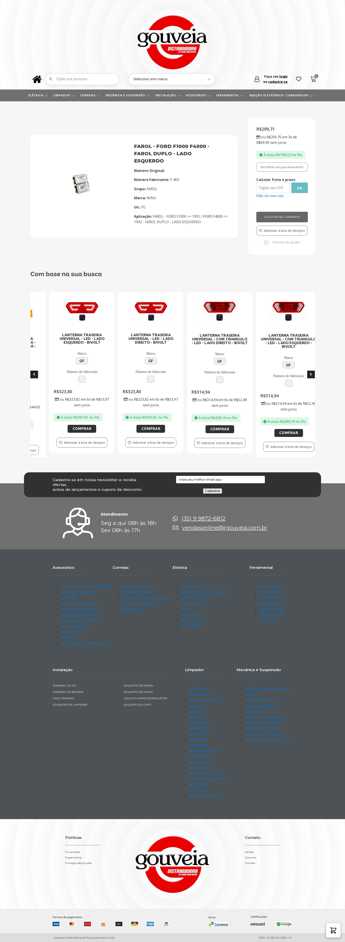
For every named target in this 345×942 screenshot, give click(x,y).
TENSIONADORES (260, 706)
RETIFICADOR (192, 620)
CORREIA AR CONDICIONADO (145, 598)
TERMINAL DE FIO (64, 685)
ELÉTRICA (40, 95)
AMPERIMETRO (271, 586)
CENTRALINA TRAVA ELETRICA (86, 586)
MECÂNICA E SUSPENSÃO (129, 95)
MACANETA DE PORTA (264, 722)
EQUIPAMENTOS (272, 598)
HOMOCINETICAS (260, 700)
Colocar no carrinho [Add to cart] (282, 217)
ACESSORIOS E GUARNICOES (84, 643)
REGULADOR (191, 615)
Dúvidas (250, 863)
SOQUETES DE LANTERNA (70, 704)
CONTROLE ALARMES (79, 603)
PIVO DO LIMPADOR (205, 700)
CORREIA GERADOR (137, 592)
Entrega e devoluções (78, 863)
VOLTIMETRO (269, 592)
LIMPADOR (65, 95)
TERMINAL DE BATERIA (68, 692)
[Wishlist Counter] (298, 79)
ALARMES (69, 598)
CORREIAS (92, 95)
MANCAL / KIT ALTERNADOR (205, 592)
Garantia (250, 857)
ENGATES (253, 694)
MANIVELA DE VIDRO (262, 728)
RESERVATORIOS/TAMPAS (267, 689)
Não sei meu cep (270, 195)
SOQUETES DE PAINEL (139, 685)
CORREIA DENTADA (137, 586)
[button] (333, 930)
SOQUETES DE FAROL (138, 692)
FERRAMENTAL (232, 95)
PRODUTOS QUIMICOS (264, 717)
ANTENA (68, 637)
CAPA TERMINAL (64, 698)
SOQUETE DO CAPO (137, 704)
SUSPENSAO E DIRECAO (264, 734)
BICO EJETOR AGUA (205, 796)
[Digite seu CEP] (273, 188)
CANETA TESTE (271, 609)
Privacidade (72, 852)
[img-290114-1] (81, 193)
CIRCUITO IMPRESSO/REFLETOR (145, 698)
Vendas (249, 852)
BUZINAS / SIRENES (77, 592)
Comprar (69, 436)
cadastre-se (278, 82)
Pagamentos (73, 857)
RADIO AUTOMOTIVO (79, 609)
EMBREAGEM (256, 711)
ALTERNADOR (193, 586)
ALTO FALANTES (75, 626)
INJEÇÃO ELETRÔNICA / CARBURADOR (283, 95)
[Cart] (313, 79)
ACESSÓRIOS (200, 95)
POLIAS (187, 609)
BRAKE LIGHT (72, 632)
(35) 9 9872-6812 (203, 518)
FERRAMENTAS (270, 603)
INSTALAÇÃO (169, 95)
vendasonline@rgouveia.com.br (224, 527)
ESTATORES (191, 626)
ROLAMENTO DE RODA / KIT (268, 739)
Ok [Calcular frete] (299, 188)
